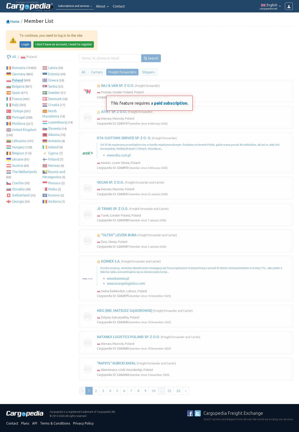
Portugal (18, 117)
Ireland (53, 147)
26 (178, 391)
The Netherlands (24, 172)
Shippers (148, 72)
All (11, 57)
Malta (52, 189)
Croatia (53, 105)
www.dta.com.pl (119, 155)
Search (151, 58)
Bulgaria (18, 86)
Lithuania (19, 141)
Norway (54, 165)
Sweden (54, 92)
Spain (16, 92)
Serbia (53, 86)
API (34, 423)
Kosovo (54, 195)
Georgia (18, 201)
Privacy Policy (83, 423)
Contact (130, 6)
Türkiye (17, 111)
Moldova (19, 123)
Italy (15, 105)
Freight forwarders (122, 72)
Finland (53, 159)
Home (12, 21)
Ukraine (17, 159)
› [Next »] (185, 391)
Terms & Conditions (55, 423)
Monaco (54, 183)
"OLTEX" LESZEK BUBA (117, 235)
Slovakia (18, 189)
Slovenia (54, 128)
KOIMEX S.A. (108, 261)
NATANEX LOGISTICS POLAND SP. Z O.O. (128, 337)
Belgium (18, 153)
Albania (54, 135)
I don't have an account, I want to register (63, 44)
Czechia (18, 183)
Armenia (54, 141)
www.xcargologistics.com (126, 283)
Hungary (18, 147)
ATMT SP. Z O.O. (112, 112)
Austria (17, 165)
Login (25, 44)
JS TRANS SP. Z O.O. (112, 209)
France (17, 99)
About (112, 6)
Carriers (97, 72)
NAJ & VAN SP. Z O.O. (115, 85)
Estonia (54, 74)
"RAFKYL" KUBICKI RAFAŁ (116, 363)
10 (153, 391)
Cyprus (53, 153)
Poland (17, 80)
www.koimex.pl (118, 278)
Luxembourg (57, 122)
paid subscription (170, 103)
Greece (53, 80)
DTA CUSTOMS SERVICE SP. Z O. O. (124, 138)
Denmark (55, 99)
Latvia (52, 68)
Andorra (54, 201)
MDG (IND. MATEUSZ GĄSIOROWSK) (124, 310)
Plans (25, 423)
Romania (19, 68)
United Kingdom (24, 130)
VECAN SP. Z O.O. (110, 182)
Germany (19, 74)
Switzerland (21, 195)
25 (169, 391)
